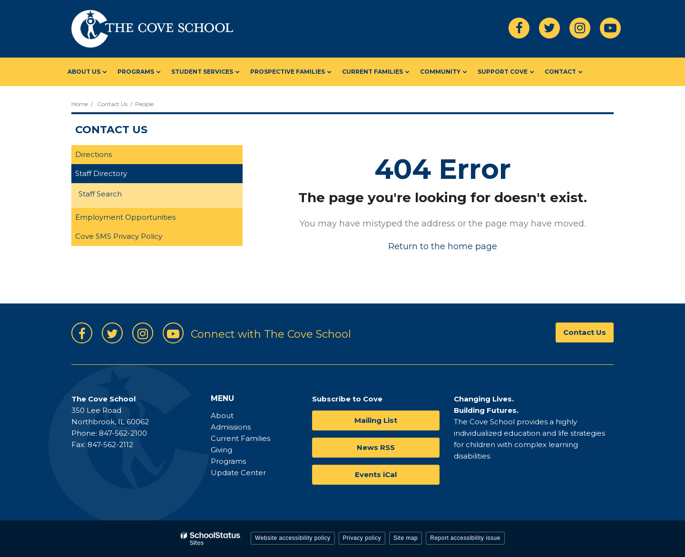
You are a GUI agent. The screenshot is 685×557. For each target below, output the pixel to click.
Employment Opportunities (125, 217)
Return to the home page (442, 246)
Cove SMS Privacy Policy (118, 236)
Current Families (240, 438)
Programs (228, 461)
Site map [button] (405, 538)
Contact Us (112, 103)
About (222, 415)
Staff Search (100, 193)
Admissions (231, 426)
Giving (221, 449)
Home (79, 103)
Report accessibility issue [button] (465, 538)
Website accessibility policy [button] (293, 538)
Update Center (238, 472)
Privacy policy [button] (362, 538)
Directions (93, 154)
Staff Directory (101, 173)
